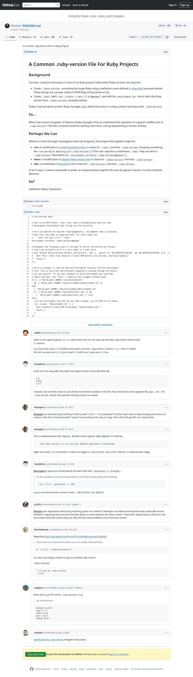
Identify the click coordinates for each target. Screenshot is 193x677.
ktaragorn (39, 407)
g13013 (38, 504)
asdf (48, 594)
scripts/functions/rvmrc (73, 147)
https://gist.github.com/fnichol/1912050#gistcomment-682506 (75, 536)
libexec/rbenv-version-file (76, 159)
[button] (167, 37)
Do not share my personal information (147, 669)
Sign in (173, 5)
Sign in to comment (118, 654)
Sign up (184, 5)
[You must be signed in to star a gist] (165, 26)
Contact (109, 669)
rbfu (83, 106)
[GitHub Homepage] (31, 669)
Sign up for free (35, 654)
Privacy (64, 669)
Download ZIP (180, 37)
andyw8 (38, 632)
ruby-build (137, 88)
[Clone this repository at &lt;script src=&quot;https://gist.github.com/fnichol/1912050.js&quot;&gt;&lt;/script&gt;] (152, 37)
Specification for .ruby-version (48, 639)
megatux (38, 587)
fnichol (16, 26)
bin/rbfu (64, 164)
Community (92, 669)
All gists (66, 5)
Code (10, 37)
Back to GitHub (80, 5)
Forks (66, 37)
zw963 (37, 332)
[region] (96, 126)
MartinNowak (41, 529)
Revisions (28, 37)
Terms (56, 669)
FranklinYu (39, 364)
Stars (47, 37)
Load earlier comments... (100, 324)
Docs (101, 669)
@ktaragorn (40, 471)
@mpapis (38, 414)
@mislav (38, 511)
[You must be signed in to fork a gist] (181, 26)
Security (73, 669)
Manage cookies (121, 669)
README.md (32, 26)
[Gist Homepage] (11, 5)
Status (81, 669)
